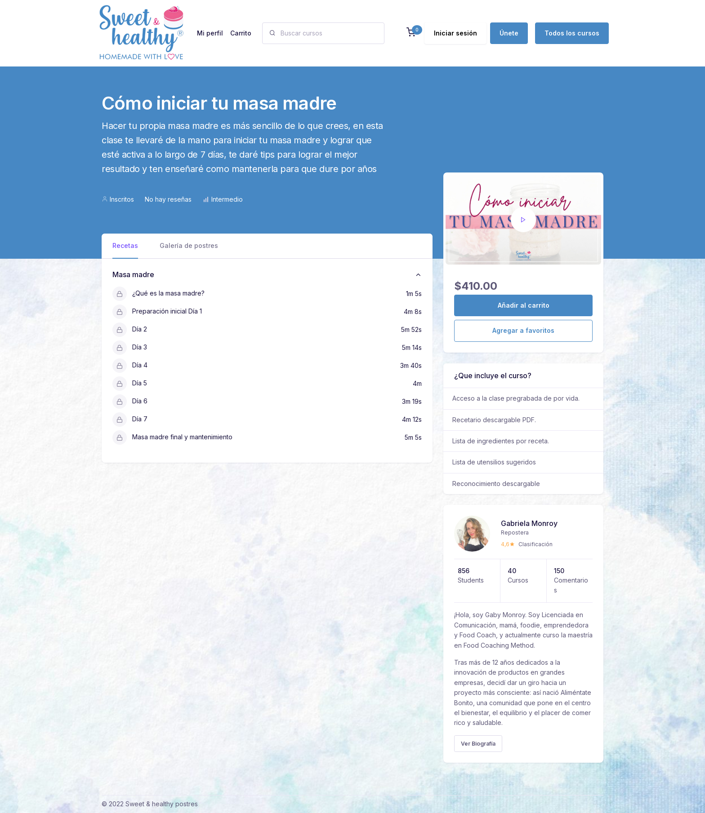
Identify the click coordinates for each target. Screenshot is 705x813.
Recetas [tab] (125, 245)
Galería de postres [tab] (189, 245)
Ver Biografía (478, 743)
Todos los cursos (571, 33)
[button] (410, 33)
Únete (509, 33)
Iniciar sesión (455, 33)
